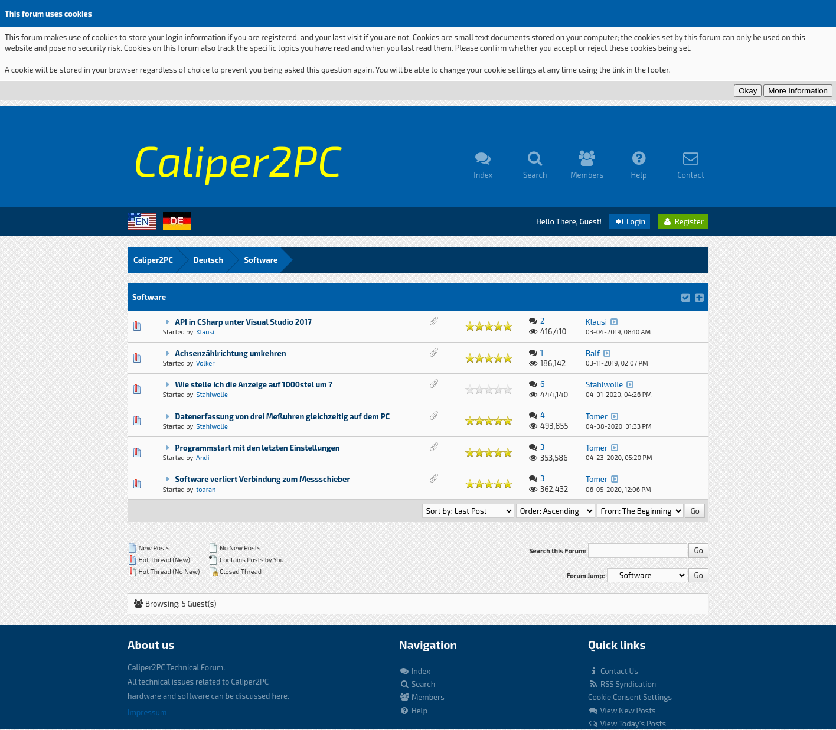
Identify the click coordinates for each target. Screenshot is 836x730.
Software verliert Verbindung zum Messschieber (262, 479)
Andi (202, 457)
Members (422, 697)
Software (260, 260)
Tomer (597, 416)
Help (413, 710)
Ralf (593, 353)
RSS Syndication (622, 684)
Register (683, 221)
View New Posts (622, 710)
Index (414, 671)
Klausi (205, 331)
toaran (205, 489)
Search (417, 684)
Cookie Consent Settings (630, 697)
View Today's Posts (627, 723)
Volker (205, 363)
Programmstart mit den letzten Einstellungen (257, 447)
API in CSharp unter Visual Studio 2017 (243, 322)
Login (629, 221)
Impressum (147, 712)
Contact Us (613, 671)
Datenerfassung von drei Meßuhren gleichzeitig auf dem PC (282, 416)
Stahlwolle (212, 394)
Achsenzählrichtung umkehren (230, 353)
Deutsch (209, 260)
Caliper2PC (153, 260)
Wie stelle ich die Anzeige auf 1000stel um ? (254, 384)
